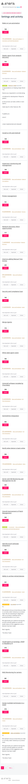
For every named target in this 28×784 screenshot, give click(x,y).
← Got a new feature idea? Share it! (11, 13)
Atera (9, 780)
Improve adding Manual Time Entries (12, 260)
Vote (5, 32)
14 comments (7, 464)
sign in (18, 7)
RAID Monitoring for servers (12, 672)
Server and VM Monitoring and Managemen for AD (12, 480)
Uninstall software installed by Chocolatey (12, 384)
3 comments (6, 149)
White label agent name (10, 353)
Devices (24, 211)
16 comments (7, 719)
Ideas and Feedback (17, 39)
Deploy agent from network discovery (11, 56)
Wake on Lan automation (11, 23)
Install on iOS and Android (11, 133)
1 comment (6, 242)
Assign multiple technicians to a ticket (13, 704)
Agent (23, 148)
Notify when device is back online (13, 448)
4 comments (6, 71)
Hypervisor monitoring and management (11, 164)
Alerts (24, 464)
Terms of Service (16, 780)
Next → (11, 767)
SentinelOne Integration (10, 416)
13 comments (11, 527)
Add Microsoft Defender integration (10, 544)
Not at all (6, 49)
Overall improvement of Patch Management (12, 512)
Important (14, 49)
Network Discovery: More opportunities (11, 227)
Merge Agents (7, 322)
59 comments (7, 275)
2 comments (6, 307)
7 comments (6, 657)
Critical (22, 49)
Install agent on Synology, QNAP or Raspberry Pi (13, 642)
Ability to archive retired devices (13, 576)
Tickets (3, 276)
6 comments (6, 338)
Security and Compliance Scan (12, 291)
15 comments (7, 688)
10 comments (7, 39)
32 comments (7, 431)
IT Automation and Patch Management (10, 529)
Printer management (9, 196)
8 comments (6, 368)
